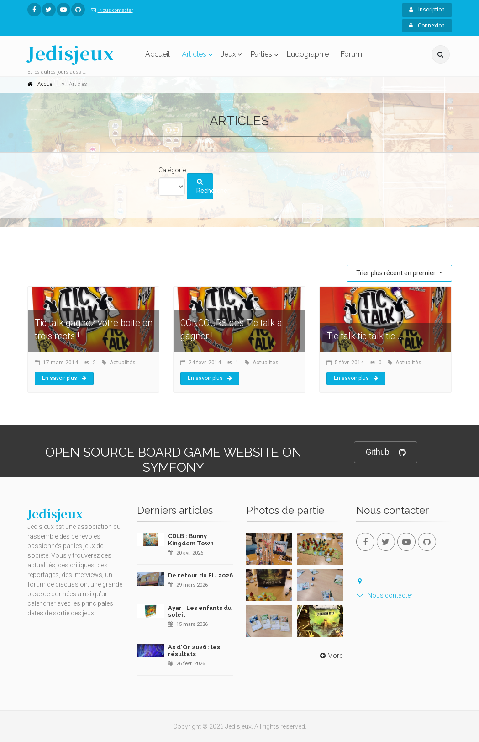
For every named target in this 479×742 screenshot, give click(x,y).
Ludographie (308, 54)
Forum (351, 54)
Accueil (157, 54)
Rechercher (204, 186)
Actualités (123, 362)
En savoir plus (64, 378)
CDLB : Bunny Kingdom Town (191, 540)
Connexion (427, 25)
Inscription (427, 9)
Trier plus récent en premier (396, 273)
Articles (194, 54)
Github (385, 452)
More (330, 655)
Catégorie (172, 170)
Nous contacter (110, 10)
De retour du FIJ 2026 (200, 575)
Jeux (228, 54)
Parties (261, 54)
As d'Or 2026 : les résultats (194, 651)
